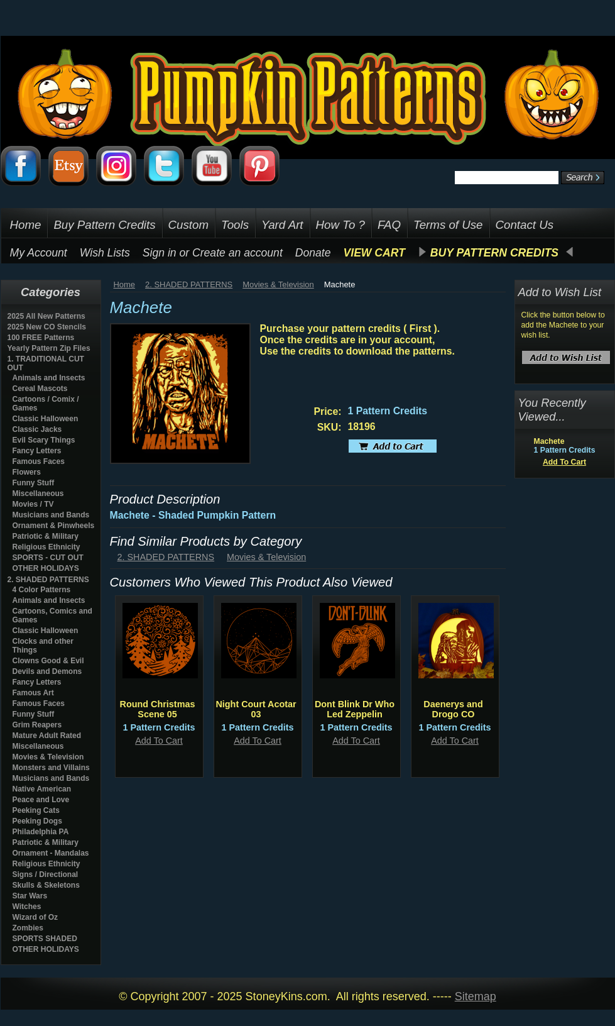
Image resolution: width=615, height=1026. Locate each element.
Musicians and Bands (51, 514)
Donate (313, 252)
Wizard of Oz (35, 917)
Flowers (27, 472)
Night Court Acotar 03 (255, 709)
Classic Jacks (37, 429)
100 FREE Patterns (41, 337)
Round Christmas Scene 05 (157, 709)
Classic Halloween (46, 418)
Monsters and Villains (51, 767)
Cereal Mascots (40, 388)
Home (125, 284)
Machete (549, 441)
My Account (38, 252)
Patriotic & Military (46, 536)
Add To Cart (159, 741)
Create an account (237, 252)
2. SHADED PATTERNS (48, 579)
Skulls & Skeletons (46, 885)
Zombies (28, 928)
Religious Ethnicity (46, 547)
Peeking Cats (36, 810)
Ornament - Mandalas (51, 853)
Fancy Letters (37, 450)
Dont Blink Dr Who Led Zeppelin (355, 709)
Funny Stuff (34, 482)
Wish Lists (105, 252)
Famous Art (33, 692)
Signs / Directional (46, 874)
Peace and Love (41, 799)
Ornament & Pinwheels (54, 525)
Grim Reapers (37, 724)
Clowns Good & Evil (48, 660)
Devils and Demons (47, 671)
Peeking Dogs (37, 821)
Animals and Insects (49, 377)
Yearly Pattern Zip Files (49, 348)
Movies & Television (48, 757)
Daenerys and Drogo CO (452, 709)
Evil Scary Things (44, 440)
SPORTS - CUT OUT (48, 557)
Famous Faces (39, 461)
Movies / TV (33, 504)
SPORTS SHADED (45, 938)
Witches (27, 906)
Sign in (160, 252)
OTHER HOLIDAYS (46, 568)
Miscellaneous (38, 493)
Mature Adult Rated (47, 735)
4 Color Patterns (42, 589)
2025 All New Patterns (46, 316)
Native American (42, 789)
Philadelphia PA (41, 831)
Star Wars (30, 895)
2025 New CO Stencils (47, 327)
